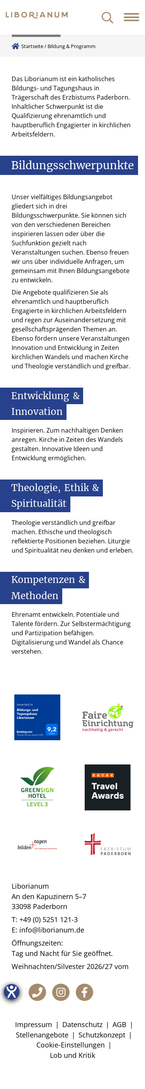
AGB (119, 1024)
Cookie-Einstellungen (70, 1044)
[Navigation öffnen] (134, 17)
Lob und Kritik (72, 1055)
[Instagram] (61, 992)
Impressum (33, 1024)
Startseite (32, 46)
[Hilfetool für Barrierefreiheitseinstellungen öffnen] (11, 991)
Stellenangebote (42, 1034)
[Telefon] (37, 992)
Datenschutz (82, 1024)
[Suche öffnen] (107, 18)
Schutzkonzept (101, 1034)
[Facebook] (84, 992)
